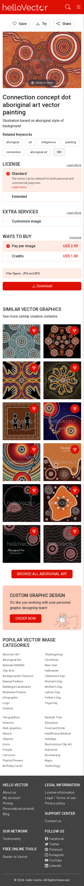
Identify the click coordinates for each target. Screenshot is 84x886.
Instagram (54, 855)
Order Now (25, 618)
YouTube (53, 860)
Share (63, 24)
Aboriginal (12, 142)
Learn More (74, 165)
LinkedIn (53, 866)
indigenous (48, 142)
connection (13, 152)
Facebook (54, 839)
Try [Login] (41, 24)
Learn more (19, 187)
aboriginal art (38, 152)
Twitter (52, 844)
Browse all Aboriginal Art (42, 574)
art (30, 142)
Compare (75, 237)
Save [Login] (20, 24)
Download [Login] (42, 286)
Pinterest (53, 850)
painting (70, 142)
